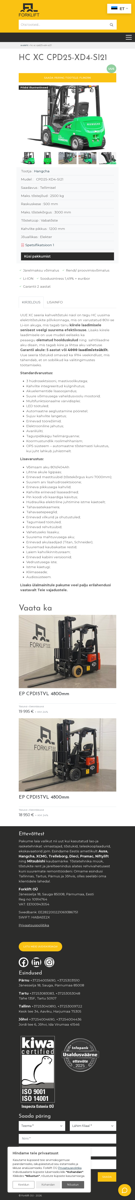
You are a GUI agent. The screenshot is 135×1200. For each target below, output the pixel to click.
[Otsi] (111, 24)
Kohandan (48, 1184)
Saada (107, 1176)
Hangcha (42, 171)
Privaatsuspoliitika (34, 925)
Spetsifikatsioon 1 (37, 245)
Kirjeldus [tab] (31, 302)
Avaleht (24, 45)
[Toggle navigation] (129, 37)
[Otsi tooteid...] (63, 24)
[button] (111, 119)
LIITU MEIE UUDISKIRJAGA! (40, 946)
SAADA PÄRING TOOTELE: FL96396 (67, 77)
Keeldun (23, 1184)
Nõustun (73, 1184)
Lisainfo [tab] (55, 302)
